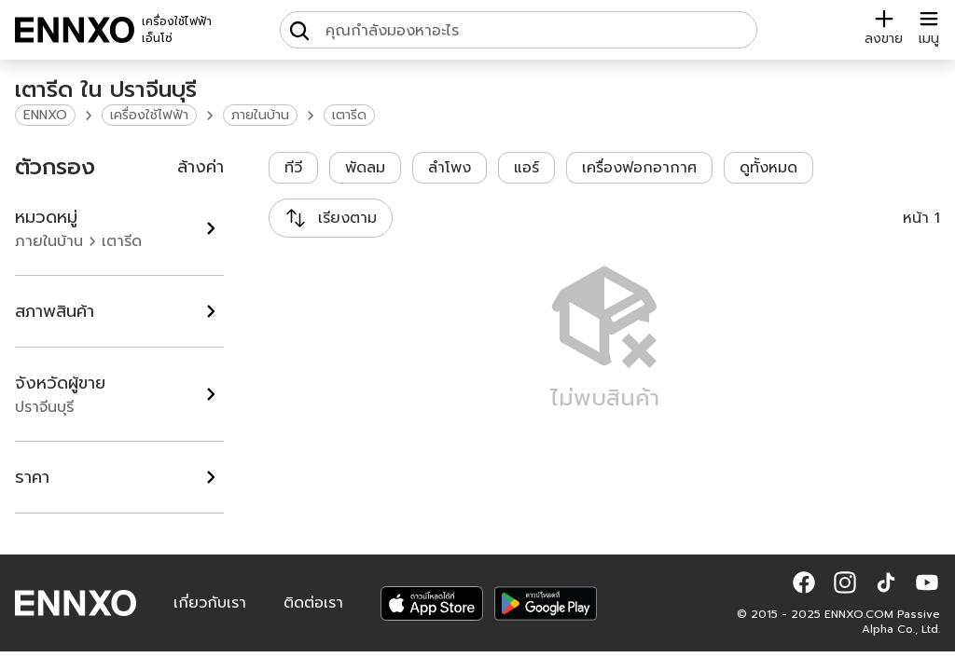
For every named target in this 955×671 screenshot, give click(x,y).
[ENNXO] (74, 30)
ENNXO (45, 115)
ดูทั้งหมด (768, 168)
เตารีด (349, 115)
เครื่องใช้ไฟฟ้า (149, 115)
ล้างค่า (200, 167)
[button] (804, 582)
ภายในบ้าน (260, 115)
